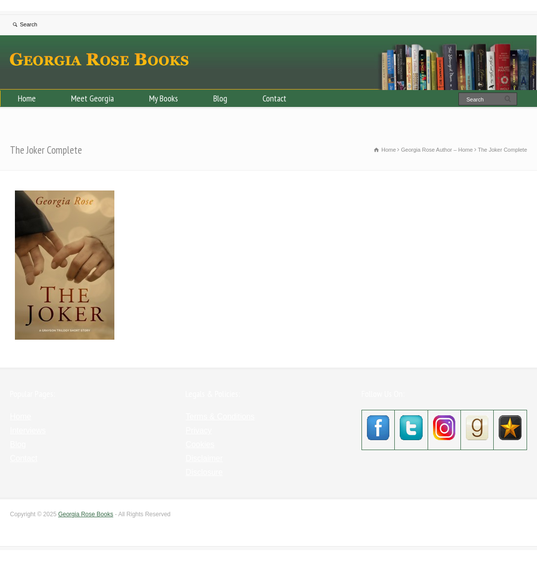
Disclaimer (204, 458)
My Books (163, 98)
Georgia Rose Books (85, 514)
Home (27, 98)
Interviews (28, 430)
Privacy (198, 430)
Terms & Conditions (220, 416)
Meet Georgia (92, 98)
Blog (220, 98)
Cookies (199, 444)
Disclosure (204, 472)
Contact (274, 98)
